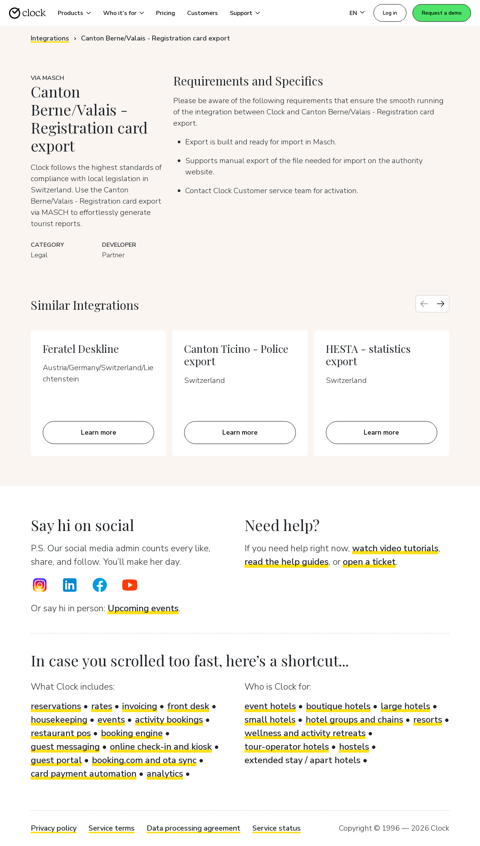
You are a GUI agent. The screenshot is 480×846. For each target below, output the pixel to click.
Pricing (165, 13)
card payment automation (83, 774)
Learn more (98, 432)
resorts (427, 720)
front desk (188, 706)
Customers (202, 13)
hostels (354, 747)
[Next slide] (440, 304)
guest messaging (65, 747)
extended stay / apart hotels (302, 760)
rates (101, 706)
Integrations (50, 38)
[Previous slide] (424, 304)
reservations (56, 706)
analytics (165, 774)
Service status (276, 828)
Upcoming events (143, 608)
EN (353, 13)
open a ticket (369, 562)
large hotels (405, 706)
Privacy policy (53, 828)
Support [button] (241, 13)
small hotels (270, 720)
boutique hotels (338, 706)
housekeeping (59, 720)
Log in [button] (390, 12)
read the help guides (286, 562)
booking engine (132, 733)
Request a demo (442, 12)
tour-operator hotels (286, 747)
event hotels (270, 706)
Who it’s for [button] (119, 13)
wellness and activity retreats (305, 733)
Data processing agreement (193, 828)
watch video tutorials (395, 548)
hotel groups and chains (354, 720)
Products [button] (70, 13)
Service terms (111, 828)
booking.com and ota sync (144, 760)
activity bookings (169, 720)
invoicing (139, 706)
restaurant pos (61, 733)
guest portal (56, 760)
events (111, 720)
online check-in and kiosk (161, 747)
